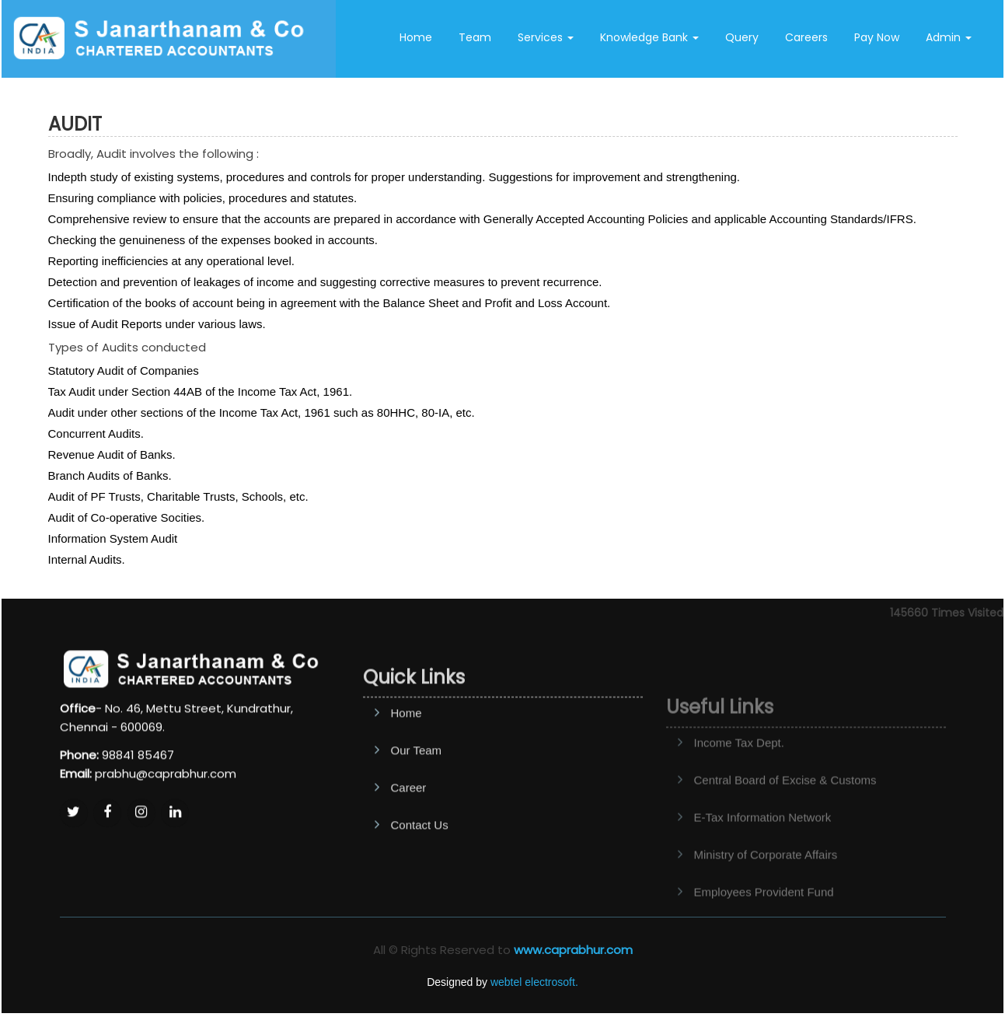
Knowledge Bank (649, 37)
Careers (806, 37)
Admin (949, 37)
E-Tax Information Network (763, 848)
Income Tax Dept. (739, 773)
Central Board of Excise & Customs (785, 810)
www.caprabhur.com (573, 950)
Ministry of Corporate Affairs (766, 885)
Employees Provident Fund (764, 922)
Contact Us (685, 99)
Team (475, 37)
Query (742, 37)
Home (416, 37)
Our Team (416, 790)
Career (409, 828)
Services (546, 37)
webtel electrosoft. (534, 982)
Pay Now (876, 37)
